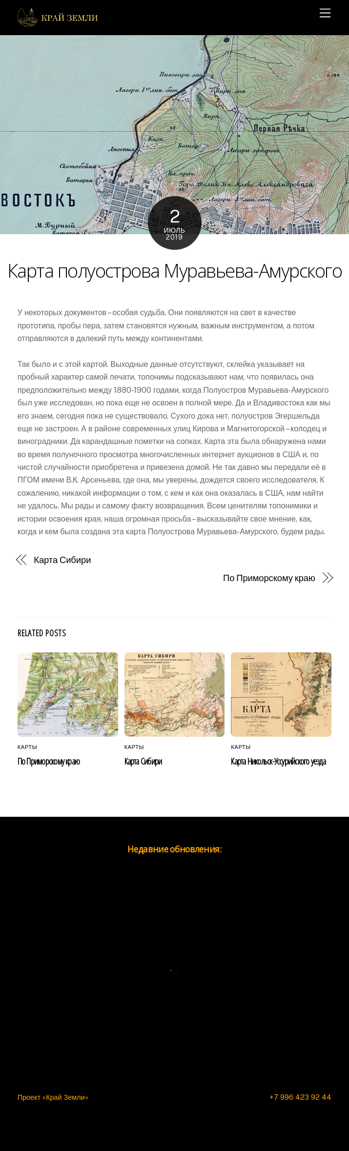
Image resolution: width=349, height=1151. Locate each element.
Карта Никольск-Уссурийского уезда (278, 760)
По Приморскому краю (269, 578)
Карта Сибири (62, 560)
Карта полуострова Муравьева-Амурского (174, 270)
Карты (27, 747)
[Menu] (325, 13)
